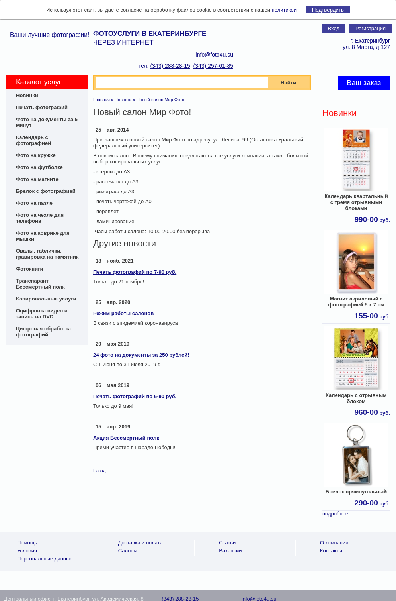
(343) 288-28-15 (170, 66)
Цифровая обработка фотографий (43, 332)
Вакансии (230, 551)
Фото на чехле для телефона (40, 218)
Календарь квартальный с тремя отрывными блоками (356, 202)
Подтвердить (328, 10)
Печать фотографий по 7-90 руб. (134, 272)
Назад (99, 470)
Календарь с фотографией (33, 140)
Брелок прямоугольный (356, 492)
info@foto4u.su (214, 54)
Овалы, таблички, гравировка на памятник (47, 254)
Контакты (331, 551)
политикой (284, 10)
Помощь (27, 543)
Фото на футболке (39, 167)
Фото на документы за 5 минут (47, 122)
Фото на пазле (34, 203)
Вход (333, 28)
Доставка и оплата (140, 543)
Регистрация (370, 28)
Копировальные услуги (46, 299)
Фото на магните (37, 179)
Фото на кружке (36, 155)
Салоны (127, 551)
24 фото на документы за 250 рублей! (141, 355)
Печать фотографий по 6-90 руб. (134, 396)
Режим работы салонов (123, 313)
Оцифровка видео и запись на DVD (42, 314)
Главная (101, 99)
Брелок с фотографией (46, 191)
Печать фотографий (42, 107)
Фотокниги (29, 269)
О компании (334, 543)
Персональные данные (45, 559)
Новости (123, 99)
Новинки (27, 95)
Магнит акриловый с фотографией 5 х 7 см (356, 302)
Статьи (227, 543)
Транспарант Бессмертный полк (40, 284)
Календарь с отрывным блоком (356, 398)
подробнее (335, 514)
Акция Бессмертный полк (126, 438)
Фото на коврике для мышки (43, 236)
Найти (288, 83)
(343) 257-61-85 (213, 66)
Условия (27, 551)
